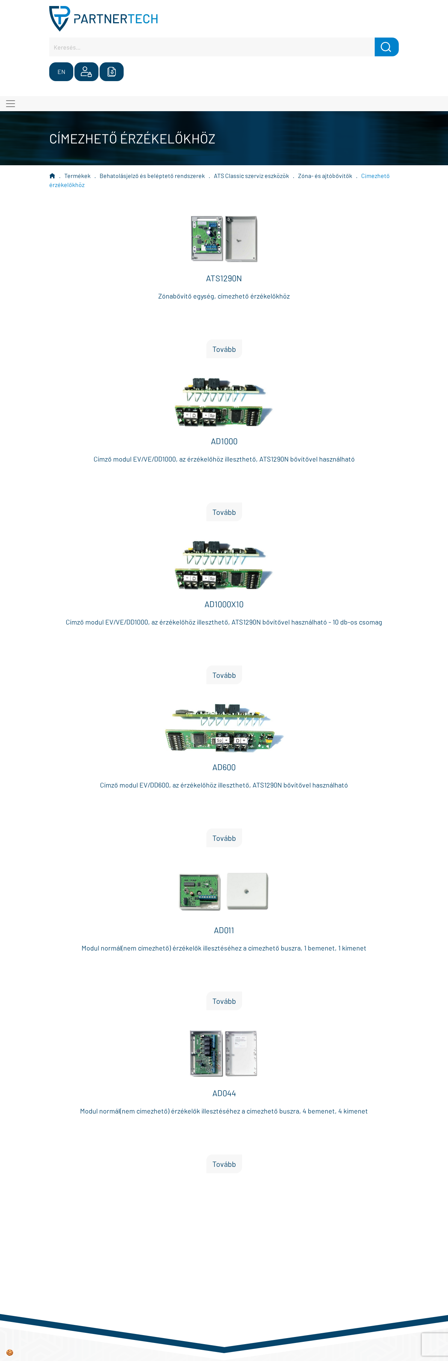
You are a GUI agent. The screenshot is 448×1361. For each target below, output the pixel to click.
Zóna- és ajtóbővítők (325, 175)
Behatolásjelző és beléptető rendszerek (152, 175)
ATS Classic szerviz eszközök (251, 175)
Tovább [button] (224, 348)
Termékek (77, 175)
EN (61, 71)
